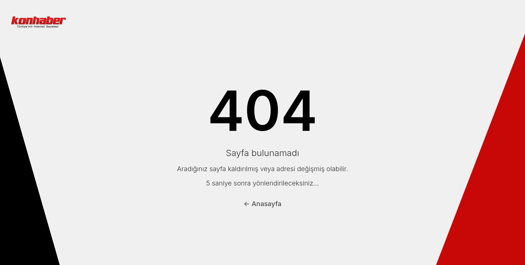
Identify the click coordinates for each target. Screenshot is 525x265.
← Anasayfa (263, 204)
